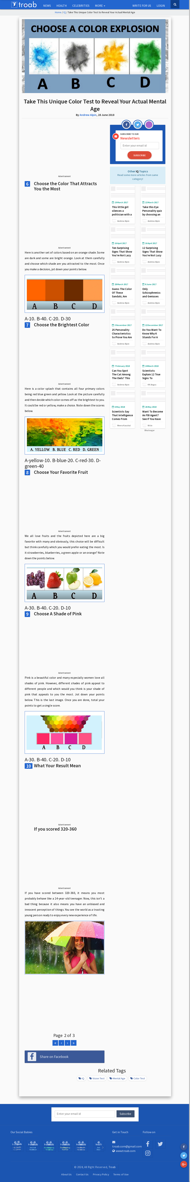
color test (137, 1078)
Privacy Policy (101, 1174)
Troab (112, 1167)
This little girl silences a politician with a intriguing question (122, 214)
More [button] (100, 5)
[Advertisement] (64, 150)
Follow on (149, 1132)
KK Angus (152, 384)
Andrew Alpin (88, 115)
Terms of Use (121, 1174)
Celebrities (80, 5)
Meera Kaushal (123, 425)
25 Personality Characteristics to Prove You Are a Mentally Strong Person (122, 337)
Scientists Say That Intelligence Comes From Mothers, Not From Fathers (122, 419)
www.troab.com (123, 1150)
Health (61, 5)
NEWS (47, 5)
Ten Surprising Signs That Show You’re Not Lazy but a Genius (122, 253)
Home (58, 12)
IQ (64, 12)
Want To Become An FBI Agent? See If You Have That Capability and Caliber (152, 419)
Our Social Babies (21, 1132)
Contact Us (82, 1174)
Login (161, 5)
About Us (66, 1174)
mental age (117, 1078)
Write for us (141, 5)
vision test (96, 1078)
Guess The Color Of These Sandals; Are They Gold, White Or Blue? (122, 296)
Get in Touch (120, 1132)
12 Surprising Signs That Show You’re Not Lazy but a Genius (152, 253)
